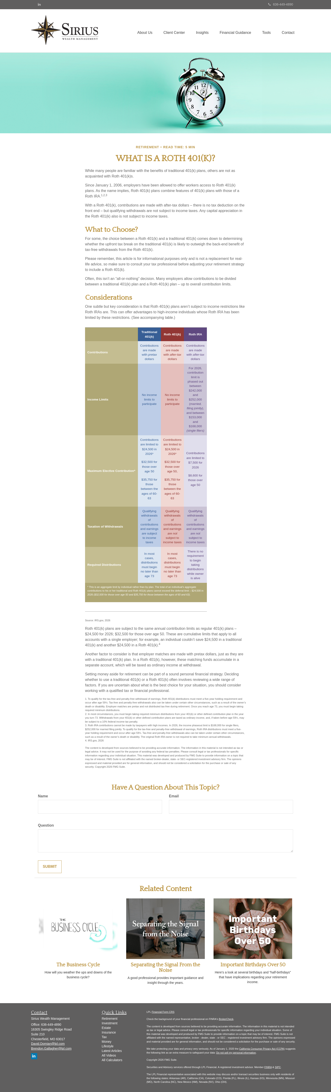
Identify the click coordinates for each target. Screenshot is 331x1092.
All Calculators (112, 1060)
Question (46, 825)
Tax (104, 1037)
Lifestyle (108, 1046)
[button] (142, 31)
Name (43, 796)
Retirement (109, 1018)
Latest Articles (112, 1051)
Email (174, 796)
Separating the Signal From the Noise (165, 967)
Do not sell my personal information (236, 1052)
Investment (109, 1023)
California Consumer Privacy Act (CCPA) (262, 1048)
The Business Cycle (78, 965)
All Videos (109, 1055)
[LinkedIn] (39, 4)
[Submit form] (50, 866)
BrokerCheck (226, 1019)
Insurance (109, 1032)
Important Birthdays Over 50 (252, 965)
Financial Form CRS (163, 1012)
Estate (106, 1028)
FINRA (268, 1067)
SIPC (278, 1067)
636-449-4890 (280, 4)
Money (106, 1041)
